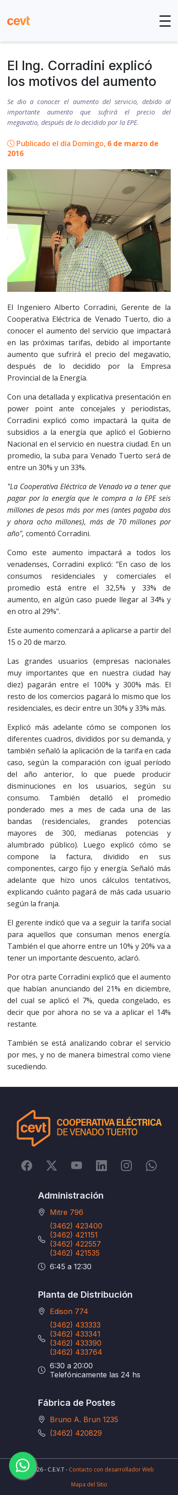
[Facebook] (26, 1165)
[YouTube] (76, 1165)
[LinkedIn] (101, 1165)
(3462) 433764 (76, 1352)
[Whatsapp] (151, 1165)
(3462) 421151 (74, 1234)
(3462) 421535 (75, 1252)
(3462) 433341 (75, 1333)
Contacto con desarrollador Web (111, 1469)
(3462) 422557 (75, 1243)
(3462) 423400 (76, 1225)
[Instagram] (126, 1165)
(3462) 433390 (75, 1342)
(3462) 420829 (76, 1433)
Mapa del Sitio (89, 1484)
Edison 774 (69, 1311)
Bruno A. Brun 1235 (84, 1419)
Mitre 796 (66, 1212)
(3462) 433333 (75, 1324)
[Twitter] (51, 1165)
